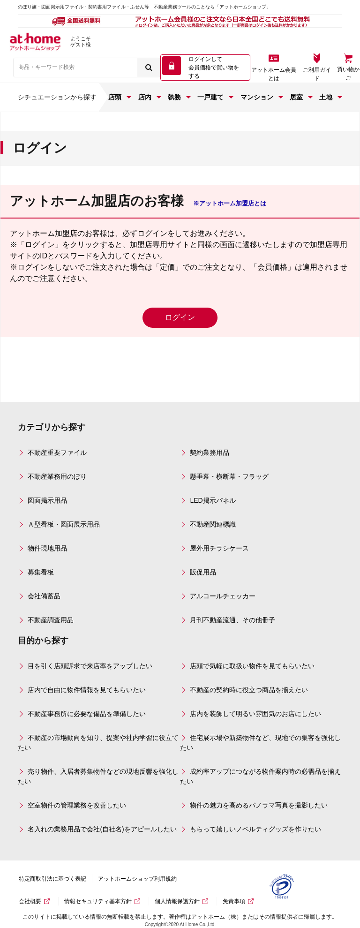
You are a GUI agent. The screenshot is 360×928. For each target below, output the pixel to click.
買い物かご (348, 73)
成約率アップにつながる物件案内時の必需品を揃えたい (260, 776)
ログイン (180, 317)
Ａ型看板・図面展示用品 (64, 524)
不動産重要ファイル (57, 452)
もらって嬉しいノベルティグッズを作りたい (255, 829)
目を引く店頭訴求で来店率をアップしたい (90, 666)
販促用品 (203, 572)
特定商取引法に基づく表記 (52, 878)
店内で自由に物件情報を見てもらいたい (87, 690)
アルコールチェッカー (222, 596)
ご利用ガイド (317, 74)
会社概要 (30, 901)
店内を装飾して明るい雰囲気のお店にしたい (255, 713)
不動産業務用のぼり (57, 476)
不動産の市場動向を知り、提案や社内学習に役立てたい (98, 742)
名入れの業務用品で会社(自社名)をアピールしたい (102, 829)
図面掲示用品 (47, 500)
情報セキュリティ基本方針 (98, 901)
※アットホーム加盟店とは (229, 203)
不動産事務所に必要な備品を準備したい (87, 713)
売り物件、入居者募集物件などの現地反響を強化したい (98, 776)
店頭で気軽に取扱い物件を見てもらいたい (252, 666)
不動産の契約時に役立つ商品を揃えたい (249, 690)
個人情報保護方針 (177, 901)
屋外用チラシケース (219, 548)
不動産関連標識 (213, 524)
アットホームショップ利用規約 (137, 878)
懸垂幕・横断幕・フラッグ (229, 476)
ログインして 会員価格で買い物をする (213, 67)
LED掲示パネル (212, 500)
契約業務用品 (209, 452)
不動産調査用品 (51, 620)
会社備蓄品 (44, 596)
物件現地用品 (47, 548)
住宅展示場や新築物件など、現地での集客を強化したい (260, 742)
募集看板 (41, 572)
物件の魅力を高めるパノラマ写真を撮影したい (259, 805)
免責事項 (234, 901)
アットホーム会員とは (273, 74)
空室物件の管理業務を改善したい (77, 805)
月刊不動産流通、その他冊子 (232, 620)
